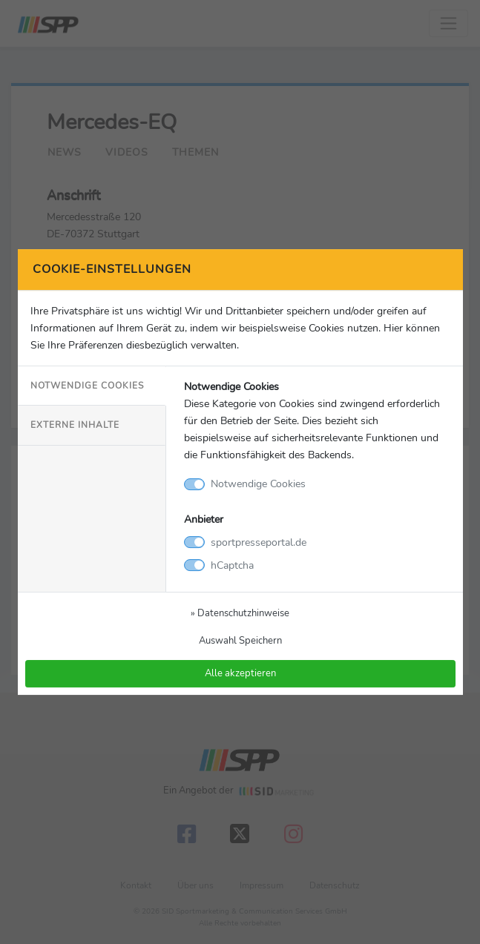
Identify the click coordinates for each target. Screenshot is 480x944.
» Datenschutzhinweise (240, 613)
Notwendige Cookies (87, 386)
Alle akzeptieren (240, 673)
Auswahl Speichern (240, 640)
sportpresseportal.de (258, 542)
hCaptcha (232, 565)
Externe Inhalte (74, 426)
